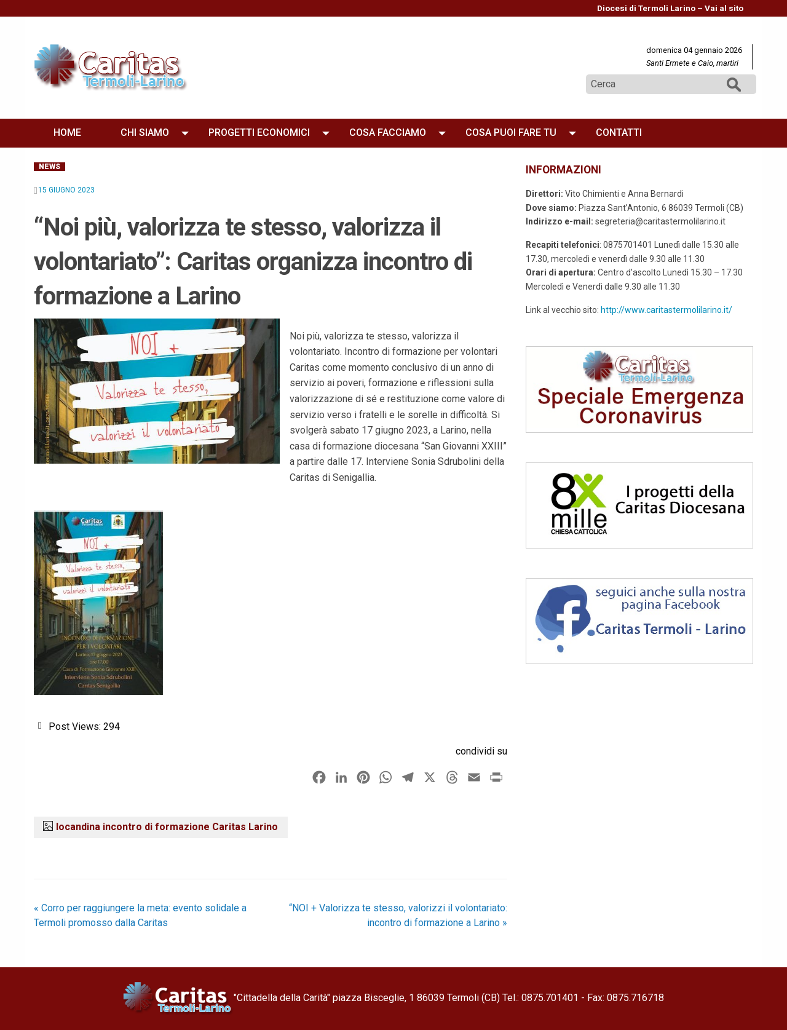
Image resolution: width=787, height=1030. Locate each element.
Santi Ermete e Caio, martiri (692, 63)
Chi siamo (145, 132)
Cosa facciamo (387, 132)
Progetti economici (259, 132)
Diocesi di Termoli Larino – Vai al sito (670, 8)
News (49, 166)
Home (67, 132)
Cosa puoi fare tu (510, 132)
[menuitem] (670, 8)
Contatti (619, 132)
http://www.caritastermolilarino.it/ (666, 310)
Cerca (734, 84)
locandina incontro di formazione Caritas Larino (167, 827)
